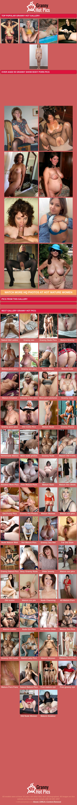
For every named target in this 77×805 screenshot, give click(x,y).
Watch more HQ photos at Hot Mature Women (38, 292)
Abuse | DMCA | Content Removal (47, 802)
